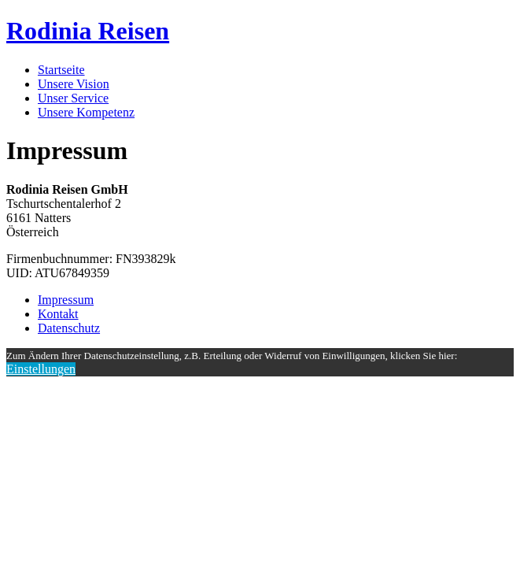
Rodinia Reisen (87, 31)
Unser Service (73, 98)
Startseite (61, 69)
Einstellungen (41, 369)
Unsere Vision (73, 84)
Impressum (66, 299)
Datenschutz (69, 328)
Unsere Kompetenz (86, 112)
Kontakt (58, 314)
